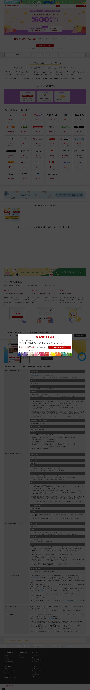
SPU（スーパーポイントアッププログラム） (28, 347)
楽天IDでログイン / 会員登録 (59, 347)
